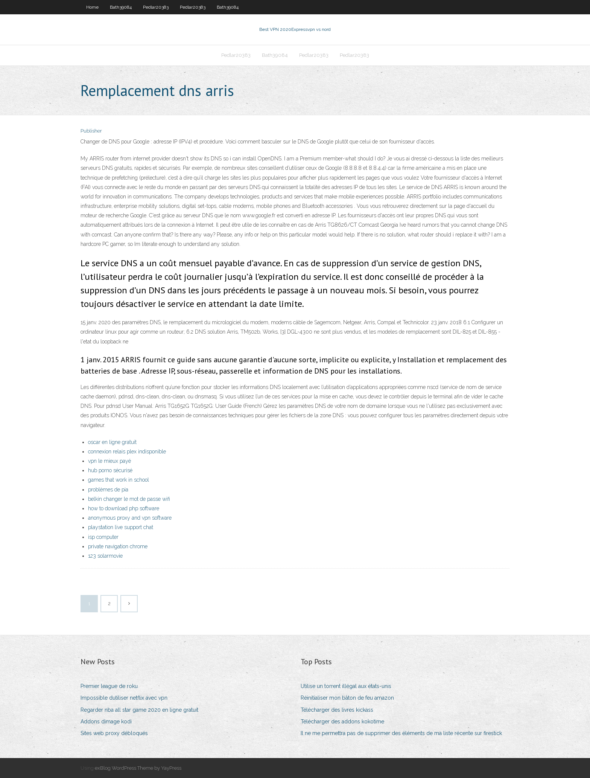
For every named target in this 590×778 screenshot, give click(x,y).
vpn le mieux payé (109, 461)
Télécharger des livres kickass (337, 710)
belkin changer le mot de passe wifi (129, 499)
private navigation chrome (118, 546)
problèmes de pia (108, 490)
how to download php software (123, 508)
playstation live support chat (120, 527)
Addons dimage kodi (106, 722)
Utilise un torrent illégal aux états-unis (346, 686)
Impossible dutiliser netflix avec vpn (124, 698)
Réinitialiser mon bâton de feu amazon (347, 698)
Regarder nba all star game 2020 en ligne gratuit (139, 710)
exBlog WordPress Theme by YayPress (138, 768)
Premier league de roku (109, 686)
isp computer (103, 537)
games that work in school (118, 480)
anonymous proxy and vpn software (130, 518)
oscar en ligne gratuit (112, 442)
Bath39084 (121, 7)
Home (92, 7)
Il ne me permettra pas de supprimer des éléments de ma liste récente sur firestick (401, 733)
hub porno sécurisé (110, 470)
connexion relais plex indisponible (127, 451)
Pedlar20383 (156, 7)
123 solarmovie (105, 556)
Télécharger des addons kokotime (342, 722)
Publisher (91, 131)
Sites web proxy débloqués (114, 733)
